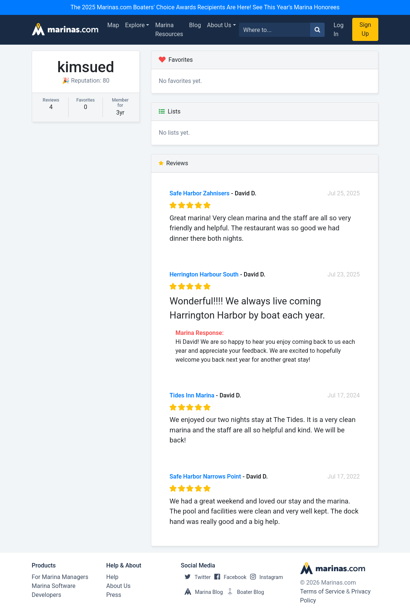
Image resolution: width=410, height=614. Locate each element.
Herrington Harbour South (204, 274)
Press (113, 594)
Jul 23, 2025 (344, 274)
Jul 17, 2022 (344, 476)
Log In (339, 30)
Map (113, 25)
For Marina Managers (60, 577)
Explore (135, 25)
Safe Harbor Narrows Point (205, 476)
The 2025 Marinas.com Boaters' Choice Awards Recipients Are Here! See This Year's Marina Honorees (205, 7)
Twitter (196, 577)
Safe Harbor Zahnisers (200, 193)
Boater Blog (243, 592)
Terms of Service (322, 591)
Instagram (264, 577)
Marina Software (53, 585)
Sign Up (365, 29)
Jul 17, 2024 (344, 395)
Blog (195, 25)
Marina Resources (169, 30)
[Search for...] (274, 30)
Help (112, 577)
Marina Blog (202, 592)
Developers (46, 594)
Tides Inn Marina (192, 395)
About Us (219, 25)
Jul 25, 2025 (344, 193)
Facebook (228, 577)
